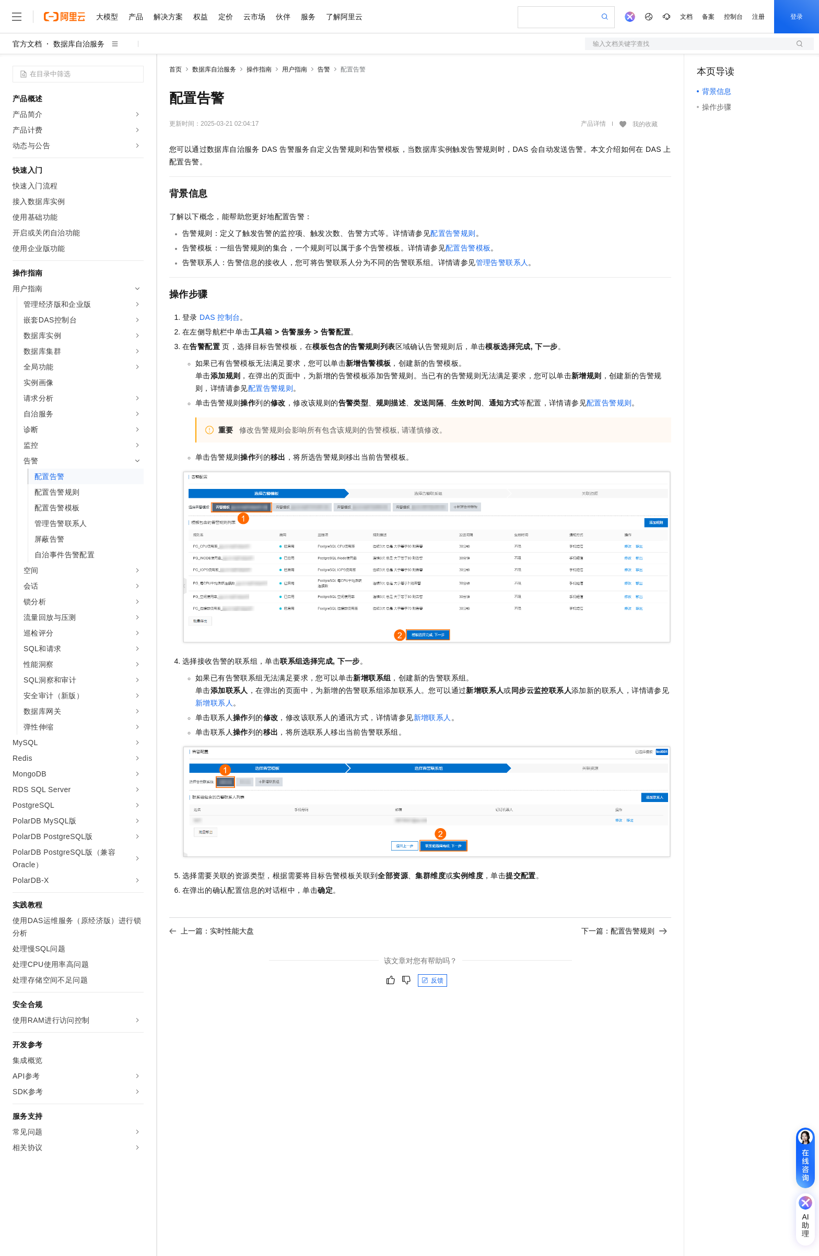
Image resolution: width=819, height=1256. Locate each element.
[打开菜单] (16, 16)
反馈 (432, 980)
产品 (135, 17)
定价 (225, 17)
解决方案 (168, 17)
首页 (175, 69)
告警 (324, 69)
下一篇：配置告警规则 (624, 931)
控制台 (733, 16)
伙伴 (283, 17)
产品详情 (593, 123)
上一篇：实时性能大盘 (211, 931)
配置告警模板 (468, 248)
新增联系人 (214, 703)
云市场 (254, 17)
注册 (758, 16)
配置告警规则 (452, 233)
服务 (308, 17)
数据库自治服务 (78, 44)
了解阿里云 (344, 17)
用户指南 (294, 69)
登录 (796, 16)
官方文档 (27, 44)
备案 (708, 16)
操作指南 (259, 69)
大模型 (107, 17)
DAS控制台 (220, 317)
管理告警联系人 (502, 262)
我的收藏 (645, 124)
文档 (686, 16)
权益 (200, 17)
